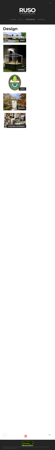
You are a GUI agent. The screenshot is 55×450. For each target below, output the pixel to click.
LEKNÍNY (21, 70)
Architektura (30, 19)
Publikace (41, 19)
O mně (20, 19)
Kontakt (13, 19)
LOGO (22, 89)
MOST (22, 40)
